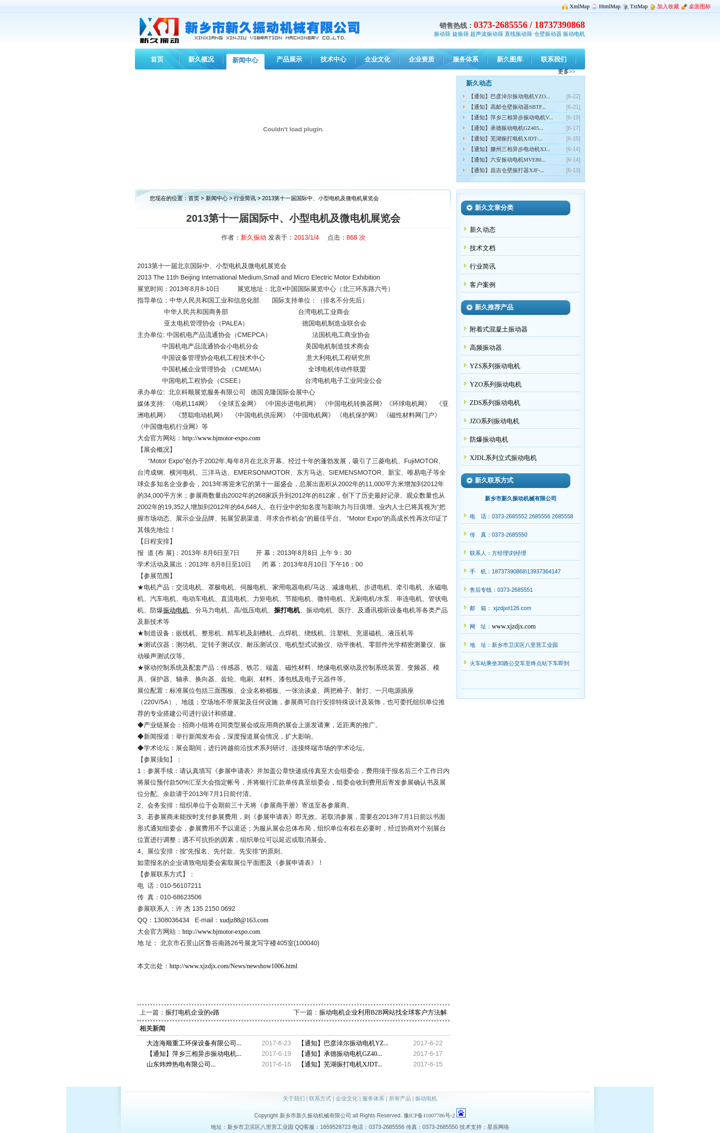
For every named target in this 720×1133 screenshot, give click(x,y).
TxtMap (639, 6)
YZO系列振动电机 (496, 384)
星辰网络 (498, 1127)
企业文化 (347, 1098)
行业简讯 (245, 198)
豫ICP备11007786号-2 (429, 1115)
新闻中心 (217, 198)
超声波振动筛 (486, 34)
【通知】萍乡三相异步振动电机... (194, 1053)
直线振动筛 (518, 34)
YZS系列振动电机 (495, 366)
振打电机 (287, 610)
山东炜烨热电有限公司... (181, 1064)
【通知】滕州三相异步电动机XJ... (509, 149)
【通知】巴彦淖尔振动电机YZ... (343, 1043)
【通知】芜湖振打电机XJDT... (340, 1064)
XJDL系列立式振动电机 (503, 457)
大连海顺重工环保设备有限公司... (194, 1043)
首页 (193, 198)
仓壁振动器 (548, 34)
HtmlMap (610, 6)
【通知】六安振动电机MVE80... (507, 160)
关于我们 (294, 1098)
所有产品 (400, 1098)
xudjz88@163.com (244, 920)
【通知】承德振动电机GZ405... (505, 128)
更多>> (566, 71)
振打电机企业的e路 (192, 1012)
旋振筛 (460, 34)
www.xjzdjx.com (514, 626)
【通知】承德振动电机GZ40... (340, 1053)
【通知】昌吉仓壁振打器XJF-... (506, 170)
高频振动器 (486, 347)
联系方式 (320, 1098)
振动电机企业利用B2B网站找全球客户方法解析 (386, 1012)
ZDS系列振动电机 (495, 402)
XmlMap (580, 6)
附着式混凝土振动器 (499, 329)
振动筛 (442, 34)
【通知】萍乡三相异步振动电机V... (510, 117)
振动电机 (574, 34)
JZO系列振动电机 (494, 421)
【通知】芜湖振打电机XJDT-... (505, 138)
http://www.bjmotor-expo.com (221, 438)
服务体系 (373, 1098)
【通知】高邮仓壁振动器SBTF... (507, 107)
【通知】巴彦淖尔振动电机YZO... (509, 96)
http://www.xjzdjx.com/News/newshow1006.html (233, 966)
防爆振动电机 (489, 439)
